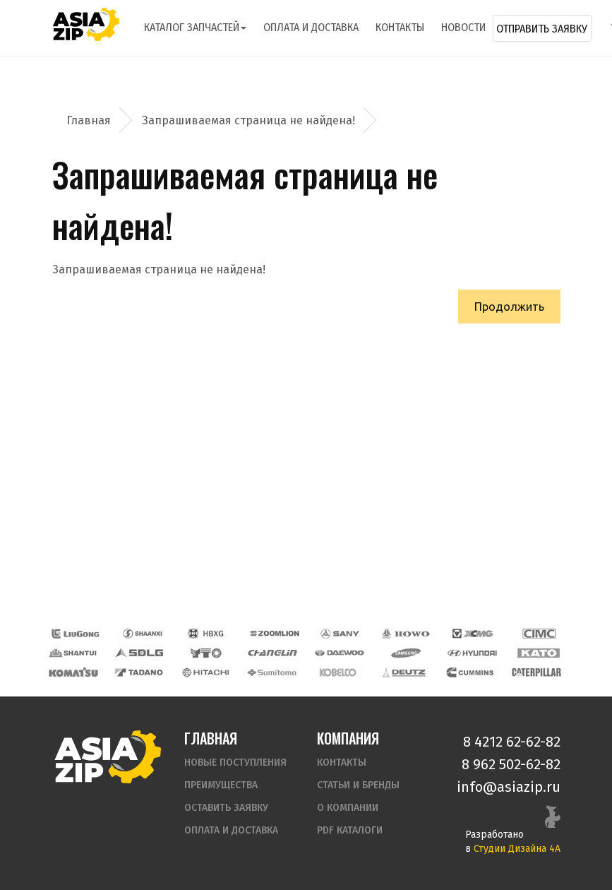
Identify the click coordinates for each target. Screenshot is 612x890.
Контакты (400, 27)
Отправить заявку (541, 28)
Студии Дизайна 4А (517, 849)
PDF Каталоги (350, 830)
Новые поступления (235, 762)
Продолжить (509, 306)
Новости (463, 27)
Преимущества (221, 785)
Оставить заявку (226, 808)
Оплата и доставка (311, 27)
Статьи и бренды (358, 785)
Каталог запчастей (195, 27)
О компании (347, 808)
